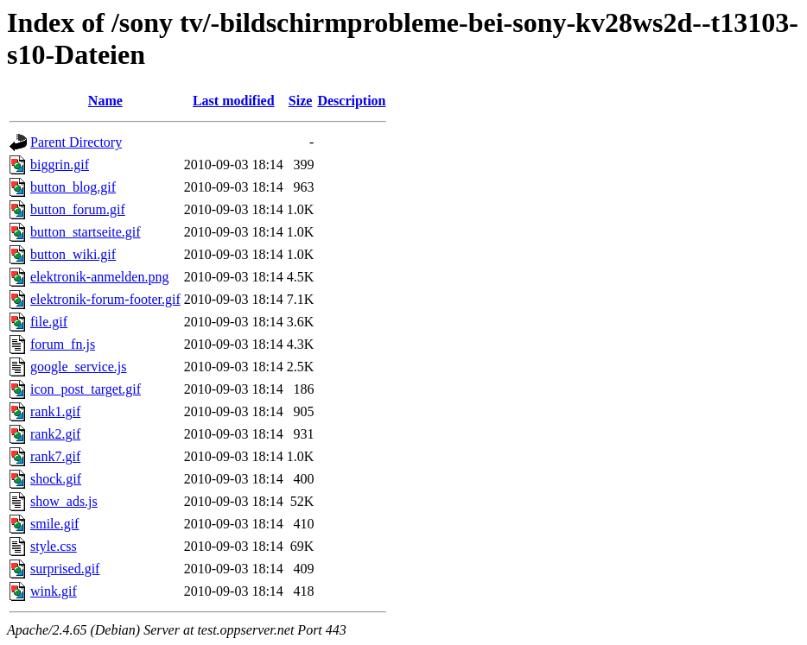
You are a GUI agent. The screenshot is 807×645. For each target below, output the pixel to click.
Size (301, 100)
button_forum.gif (77, 209)
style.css (53, 546)
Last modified (234, 100)
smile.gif (54, 523)
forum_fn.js (62, 344)
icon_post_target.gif (85, 389)
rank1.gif (55, 411)
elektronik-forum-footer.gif (105, 299)
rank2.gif (55, 434)
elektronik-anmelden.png (99, 276)
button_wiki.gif (73, 254)
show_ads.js (64, 501)
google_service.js (78, 366)
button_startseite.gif (85, 231)
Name (105, 100)
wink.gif (53, 591)
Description (351, 100)
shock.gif (55, 478)
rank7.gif (55, 456)
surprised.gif (64, 568)
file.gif (48, 321)
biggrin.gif (59, 164)
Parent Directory (76, 142)
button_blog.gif (73, 187)
